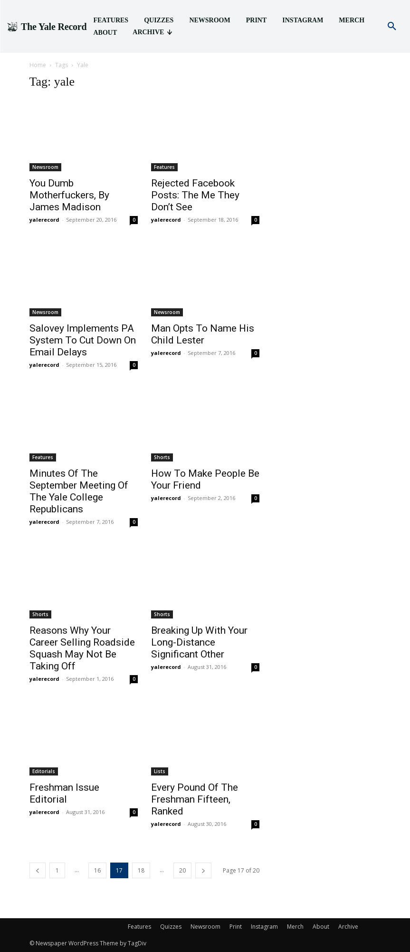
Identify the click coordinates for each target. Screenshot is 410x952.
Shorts (162, 457)
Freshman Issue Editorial (64, 793)
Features (164, 167)
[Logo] (46, 26)
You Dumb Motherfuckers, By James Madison (69, 195)
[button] (392, 26)
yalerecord (44, 219)
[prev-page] (37, 870)
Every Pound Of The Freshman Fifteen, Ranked (194, 799)
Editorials (43, 771)
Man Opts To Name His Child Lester (202, 334)
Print (235, 927)
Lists (159, 771)
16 (97, 870)
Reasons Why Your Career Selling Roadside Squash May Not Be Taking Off (82, 648)
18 (141, 870)
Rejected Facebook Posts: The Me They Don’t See (195, 195)
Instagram (264, 927)
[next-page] (203, 870)
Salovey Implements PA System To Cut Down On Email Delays (82, 340)
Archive (348, 927)
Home (37, 65)
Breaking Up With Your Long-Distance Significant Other (199, 642)
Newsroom (45, 167)
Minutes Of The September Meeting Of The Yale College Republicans (78, 491)
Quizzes (170, 927)
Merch (295, 927)
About (321, 927)
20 (182, 870)
